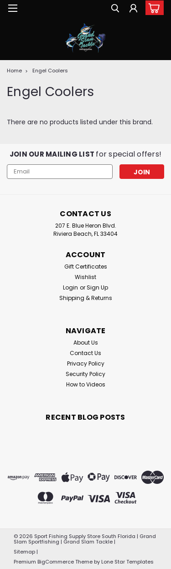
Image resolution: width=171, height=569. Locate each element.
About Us (85, 342)
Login (70, 287)
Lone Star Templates (127, 561)
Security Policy (85, 374)
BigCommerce (55, 561)
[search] (115, 9)
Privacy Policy (85, 363)
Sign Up (97, 287)
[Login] (133, 9)
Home (14, 70)
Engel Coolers (50, 70)
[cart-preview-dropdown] (152, 7)
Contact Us (85, 353)
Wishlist (85, 277)
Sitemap (24, 551)
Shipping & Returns (85, 298)
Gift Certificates (85, 266)
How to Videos (85, 384)
